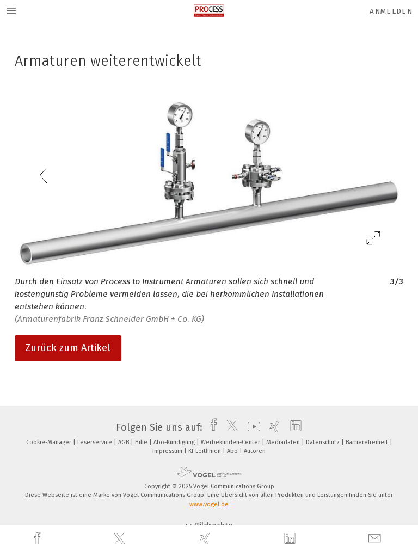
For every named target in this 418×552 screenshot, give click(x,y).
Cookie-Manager (49, 442)
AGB (124, 442)
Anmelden (391, 11)
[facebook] (38, 538)
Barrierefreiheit (368, 442)
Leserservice (95, 442)
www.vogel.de (209, 504)
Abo (233, 451)
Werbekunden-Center (231, 442)
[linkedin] (291, 539)
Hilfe (142, 442)
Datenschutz (323, 442)
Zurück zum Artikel (68, 348)
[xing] (206, 538)
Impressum (168, 451)
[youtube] (251, 427)
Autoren (255, 451)
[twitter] (121, 539)
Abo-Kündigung (174, 442)
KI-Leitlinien (205, 451)
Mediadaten (284, 442)
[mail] (376, 538)
